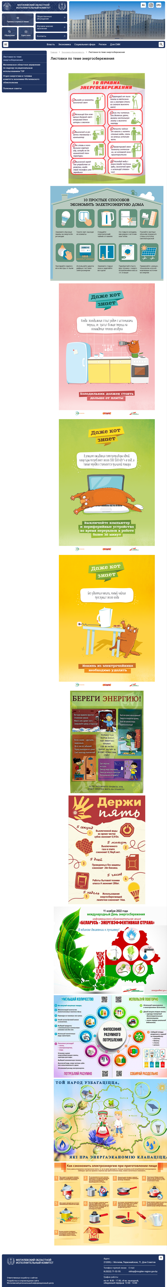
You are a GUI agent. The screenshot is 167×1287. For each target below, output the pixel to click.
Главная (54, 52)
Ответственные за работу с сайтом (22, 1278)
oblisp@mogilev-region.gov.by (143, 1271)
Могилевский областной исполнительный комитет (33, 6)
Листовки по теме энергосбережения (13, 58)
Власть (51, 44)
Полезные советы (12, 88)
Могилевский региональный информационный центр (30, 1283)
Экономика (64, 44)
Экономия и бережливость (73, 52)
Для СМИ (115, 44)
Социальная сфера (84, 44)
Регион (102, 44)
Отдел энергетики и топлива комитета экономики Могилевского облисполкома (21, 79)
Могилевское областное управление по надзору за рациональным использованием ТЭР (21, 68)
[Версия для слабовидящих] (158, 5)
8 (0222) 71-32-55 (112, 1271)
